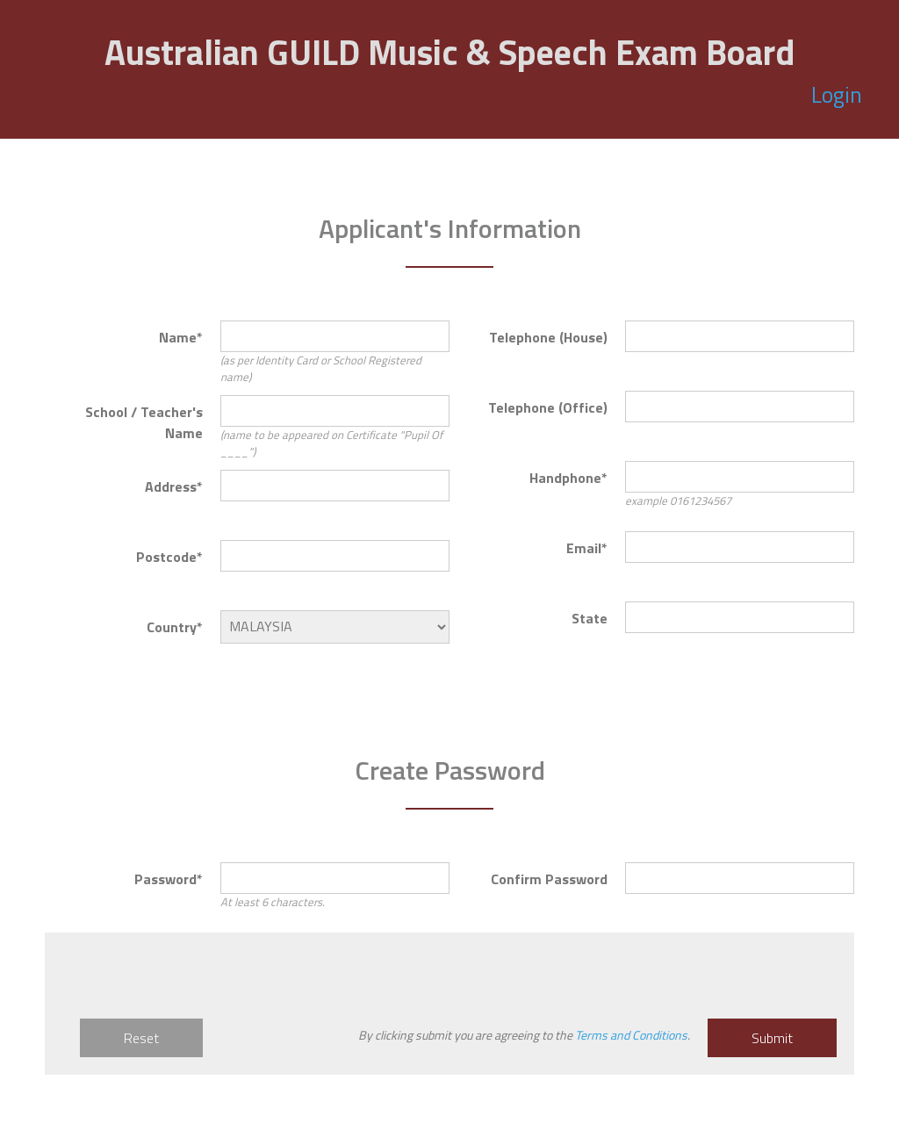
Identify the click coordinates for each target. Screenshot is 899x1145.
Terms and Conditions (631, 1035)
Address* (174, 486)
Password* (168, 878)
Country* (175, 626)
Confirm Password (549, 878)
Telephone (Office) (548, 407)
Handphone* (568, 477)
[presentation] (195, 984)
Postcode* (169, 556)
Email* (587, 547)
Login (842, 95)
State (590, 618)
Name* (181, 337)
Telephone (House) (548, 337)
